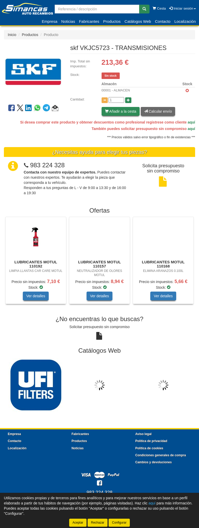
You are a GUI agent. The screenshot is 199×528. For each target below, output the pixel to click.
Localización (185, 21)
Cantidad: (77, 99)
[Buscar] (144, 9)
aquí (191, 122)
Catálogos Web (138, 21)
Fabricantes (89, 21)
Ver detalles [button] (35, 296)
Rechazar (97, 522)
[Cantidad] (116, 100)
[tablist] (99, 263)
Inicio (12, 35)
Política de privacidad (151, 441)
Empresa (49, 21)
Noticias (68, 21)
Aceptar (78, 522)
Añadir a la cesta (120, 111)
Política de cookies (149, 448)
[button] (55, 108)
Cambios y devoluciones (153, 462)
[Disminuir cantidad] (105, 100)
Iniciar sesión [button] (182, 8)
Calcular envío (158, 111)
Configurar (119, 522)
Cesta (159, 8)
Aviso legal (143, 434)
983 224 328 (47, 165)
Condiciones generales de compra (160, 455)
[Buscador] (97, 9)
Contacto (162, 21)
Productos (112, 21)
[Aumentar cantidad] (128, 100)
